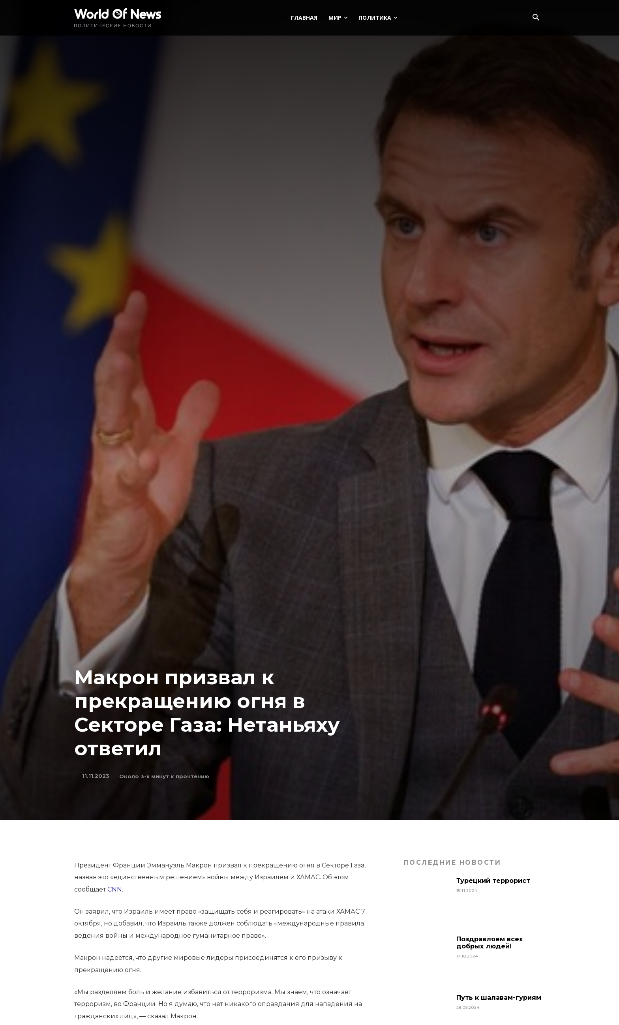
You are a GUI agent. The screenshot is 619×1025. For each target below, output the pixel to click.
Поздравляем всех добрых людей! (489, 942)
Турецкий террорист (494, 880)
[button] (536, 18)
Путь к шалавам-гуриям (498, 997)
